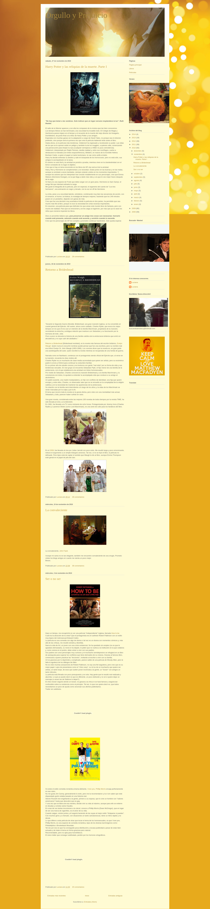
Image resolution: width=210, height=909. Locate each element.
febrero (137, 201)
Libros (131, 69)
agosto (137, 180)
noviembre (138, 154)
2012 (134, 141)
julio (136, 184)
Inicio (87, 896)
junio (136, 187)
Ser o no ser (53, 579)
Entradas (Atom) (90, 902)
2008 (52, 450)
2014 (134, 134)
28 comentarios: (78, 257)
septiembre (138, 177)
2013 (134, 138)
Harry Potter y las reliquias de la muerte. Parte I (76, 66)
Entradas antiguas (115, 896)
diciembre (138, 151)
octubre (137, 174)
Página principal (135, 65)
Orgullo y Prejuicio (76, 15)
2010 (134, 148)
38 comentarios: (78, 566)
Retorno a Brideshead (59, 269)
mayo (136, 191)
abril (136, 194)
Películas (132, 72)
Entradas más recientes (56, 896)
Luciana (135, 282)
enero (136, 204)
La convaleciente (56, 510)
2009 (134, 208)
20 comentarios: (78, 887)
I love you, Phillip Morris (96, 789)
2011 (134, 144)
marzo (136, 197)
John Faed (63, 551)
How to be (115, 633)
